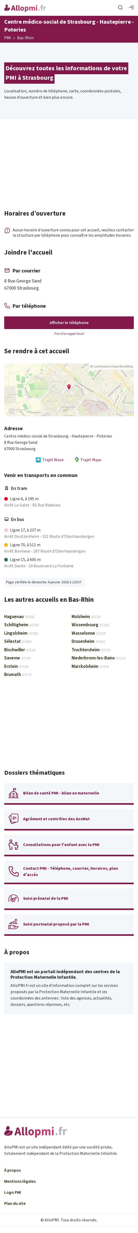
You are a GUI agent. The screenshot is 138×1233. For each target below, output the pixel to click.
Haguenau (19, 617)
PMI (7, 38)
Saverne (17, 658)
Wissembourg (90, 625)
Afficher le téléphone (69, 323)
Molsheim (86, 617)
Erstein (16, 666)
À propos (12, 1170)
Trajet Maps (88, 460)
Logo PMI (12, 1192)
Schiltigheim (21, 625)
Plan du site (15, 1203)
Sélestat (17, 641)
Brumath (17, 675)
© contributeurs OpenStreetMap (111, 366)
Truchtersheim (91, 650)
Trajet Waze (50, 460)
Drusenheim (88, 641)
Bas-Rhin (25, 38)
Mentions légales (20, 1181)
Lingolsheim (21, 633)
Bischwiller (19, 650)
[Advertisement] (69, 166)
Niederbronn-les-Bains (98, 658)
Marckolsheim (90, 666)
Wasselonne (88, 633)
